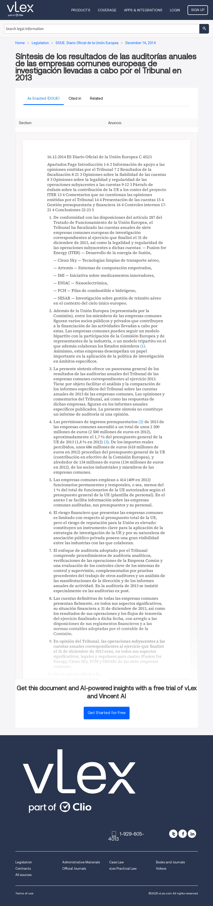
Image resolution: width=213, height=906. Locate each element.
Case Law (116, 862)
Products (80, 10)
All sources (23, 875)
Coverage (107, 10)
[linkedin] (192, 834)
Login (175, 10)
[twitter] (173, 834)
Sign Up (197, 10)
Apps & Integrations (143, 10)
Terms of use (24, 893)
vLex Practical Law (123, 868)
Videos (161, 868)
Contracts (23, 868)
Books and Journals (170, 862)
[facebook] (182, 834)
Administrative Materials (81, 862)
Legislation (23, 862)
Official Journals (74, 868)
